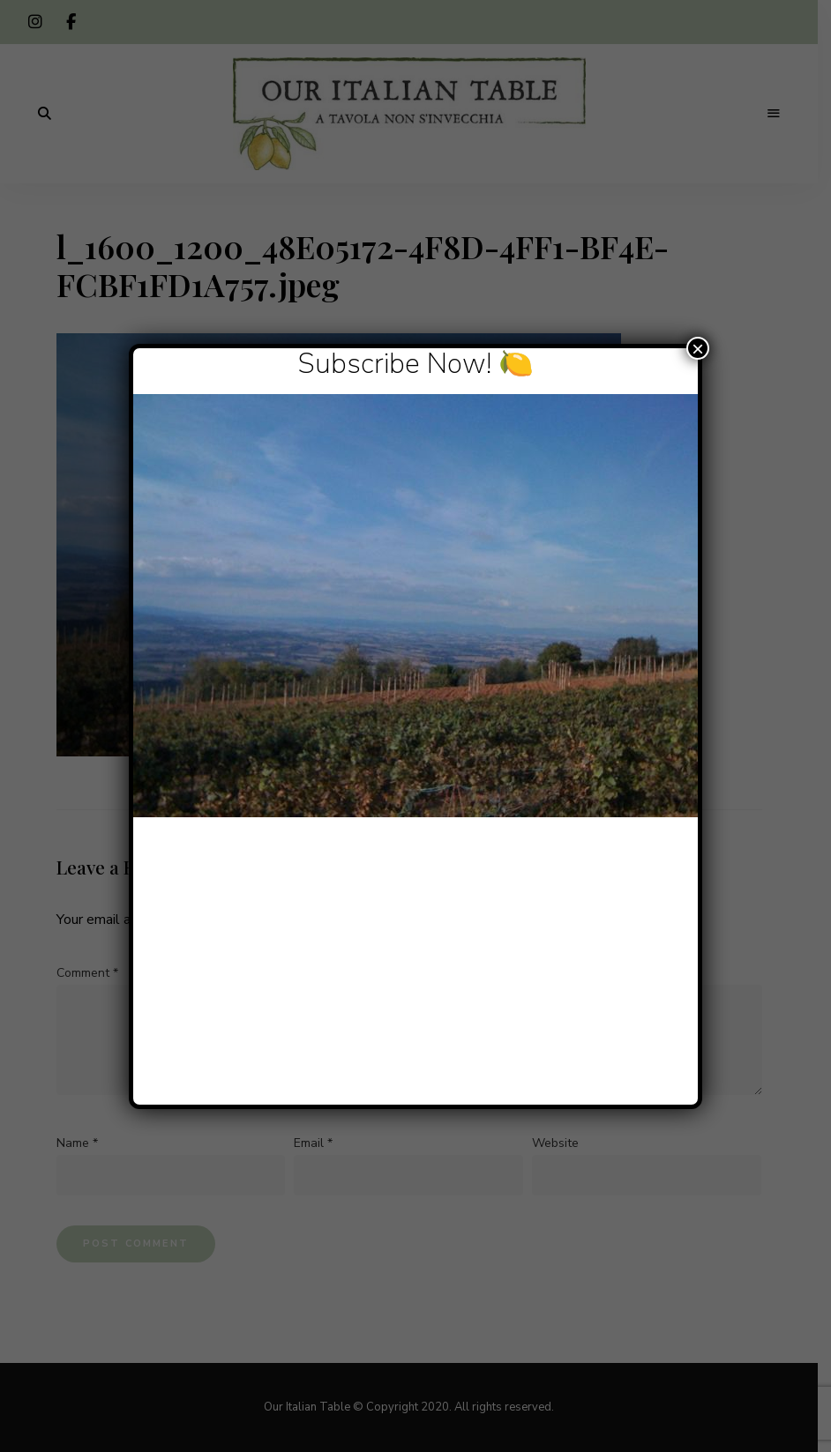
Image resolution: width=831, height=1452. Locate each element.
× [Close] (698, 348)
